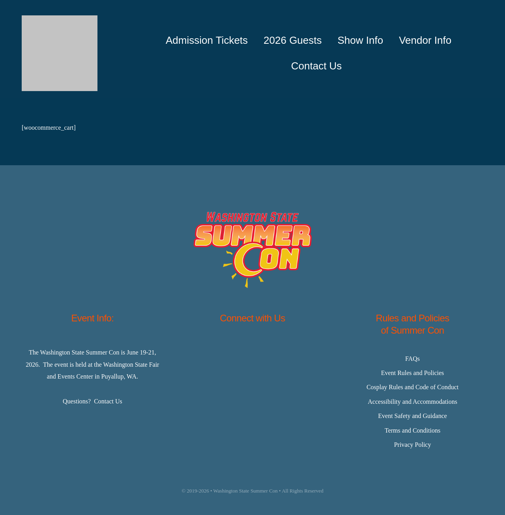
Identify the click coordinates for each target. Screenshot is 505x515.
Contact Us (108, 401)
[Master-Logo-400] (59, 18)
